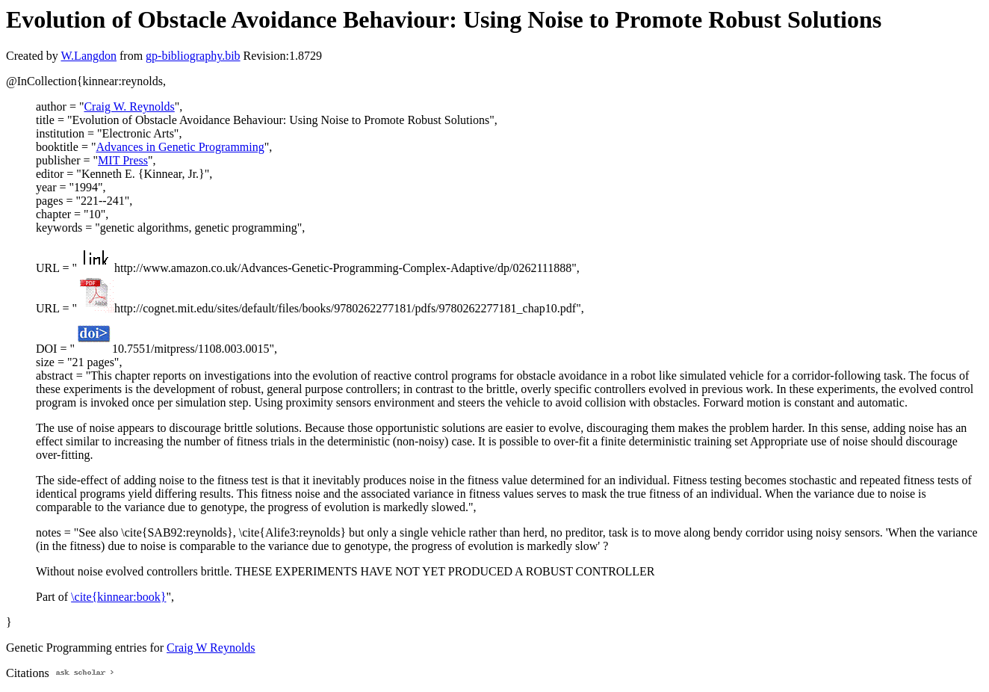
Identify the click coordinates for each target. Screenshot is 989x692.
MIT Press (123, 160)
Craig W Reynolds (211, 647)
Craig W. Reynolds (129, 106)
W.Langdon (89, 55)
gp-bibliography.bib (193, 55)
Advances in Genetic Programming (180, 146)
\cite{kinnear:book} (118, 596)
